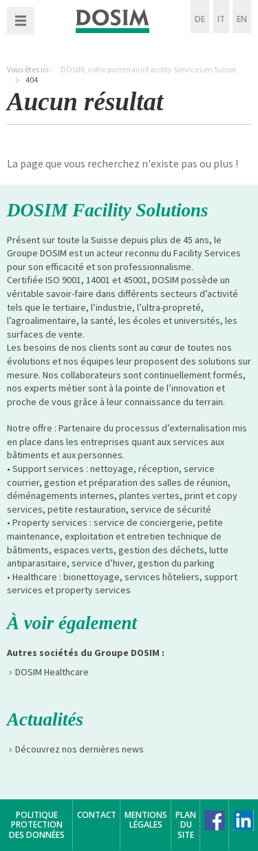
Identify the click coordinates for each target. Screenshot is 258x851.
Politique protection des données (37, 825)
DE (200, 19)
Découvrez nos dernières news (79, 749)
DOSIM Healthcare (52, 672)
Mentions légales (146, 819)
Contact (96, 815)
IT (221, 19)
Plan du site (185, 825)
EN (242, 19)
